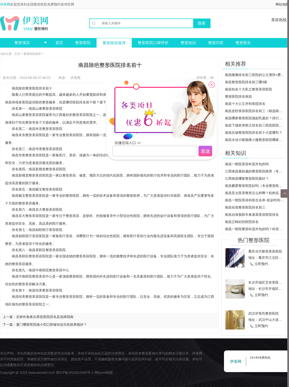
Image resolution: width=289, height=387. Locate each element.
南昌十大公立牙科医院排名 (245, 104)
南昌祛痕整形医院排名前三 (245, 207)
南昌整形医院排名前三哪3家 (246, 82)
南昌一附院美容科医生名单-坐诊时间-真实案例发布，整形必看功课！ (255, 200)
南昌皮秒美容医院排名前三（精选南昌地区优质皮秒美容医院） (255, 111)
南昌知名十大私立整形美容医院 (248, 89)
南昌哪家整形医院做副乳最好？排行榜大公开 (255, 118)
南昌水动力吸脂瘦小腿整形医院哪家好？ (255, 140)
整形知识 (188, 43)
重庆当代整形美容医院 (265, 251)
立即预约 (259, 264)
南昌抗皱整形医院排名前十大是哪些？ (253, 132)
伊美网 (5, 4)
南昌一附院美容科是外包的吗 (247, 164)
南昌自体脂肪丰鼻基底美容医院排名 (252, 214)
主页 (17, 54)
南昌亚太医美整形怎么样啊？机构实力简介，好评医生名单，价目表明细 (255, 193)
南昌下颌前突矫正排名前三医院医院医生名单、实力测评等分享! (255, 125)
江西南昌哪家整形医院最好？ (247, 178)
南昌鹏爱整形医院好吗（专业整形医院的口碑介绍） (255, 186)
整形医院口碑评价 (153, 43)
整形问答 (215, 43)
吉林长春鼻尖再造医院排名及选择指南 (44, 317)
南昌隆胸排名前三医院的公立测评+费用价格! (255, 75)
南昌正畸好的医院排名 (242, 222)
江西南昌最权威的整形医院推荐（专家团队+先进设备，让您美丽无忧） (255, 171)
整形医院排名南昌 (238, 96)
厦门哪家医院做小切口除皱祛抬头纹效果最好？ (51, 324)
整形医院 (83, 43)
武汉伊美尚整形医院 (263, 313)
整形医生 (243, 43)
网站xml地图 (103, 372)
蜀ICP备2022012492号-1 (74, 372)
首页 (59, 43)
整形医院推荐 (114, 43)
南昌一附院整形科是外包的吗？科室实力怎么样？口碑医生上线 (255, 229)
